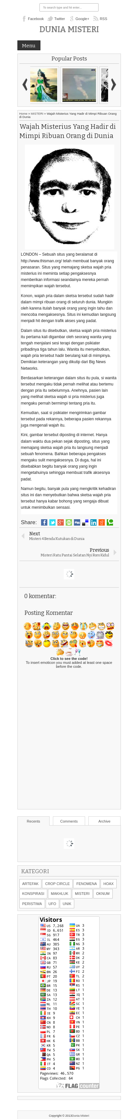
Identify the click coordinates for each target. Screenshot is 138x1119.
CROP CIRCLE (57, 884)
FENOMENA (86, 884)
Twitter (59, 19)
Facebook (36, 19)
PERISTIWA (32, 904)
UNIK (67, 904)
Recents (33, 821)
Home (23, 113)
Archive (105, 821)
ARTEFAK (30, 884)
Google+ (82, 19)
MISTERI (37, 113)
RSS (103, 19)
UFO (52, 904)
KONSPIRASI (33, 894)
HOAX (109, 884)
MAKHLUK (59, 894)
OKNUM (103, 894)
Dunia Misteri (69, 29)
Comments (69, 821)
